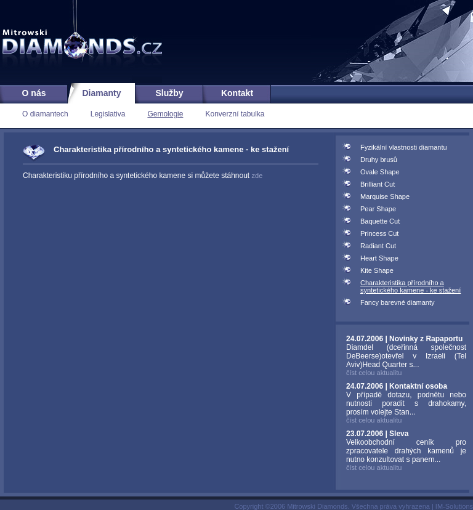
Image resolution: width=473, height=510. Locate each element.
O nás (34, 93)
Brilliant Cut (377, 184)
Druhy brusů (378, 159)
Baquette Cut (380, 221)
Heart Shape (379, 258)
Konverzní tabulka (234, 114)
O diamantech (45, 114)
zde (257, 175)
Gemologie (165, 114)
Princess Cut (379, 233)
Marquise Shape (385, 196)
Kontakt (237, 93)
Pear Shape (378, 208)
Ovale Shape (380, 172)
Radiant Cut (378, 245)
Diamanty (101, 93)
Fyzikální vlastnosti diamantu (403, 147)
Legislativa (108, 114)
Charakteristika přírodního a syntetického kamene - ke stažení (410, 286)
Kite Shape (377, 270)
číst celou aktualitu (374, 372)
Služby (169, 93)
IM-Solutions (454, 506)
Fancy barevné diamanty (397, 302)
